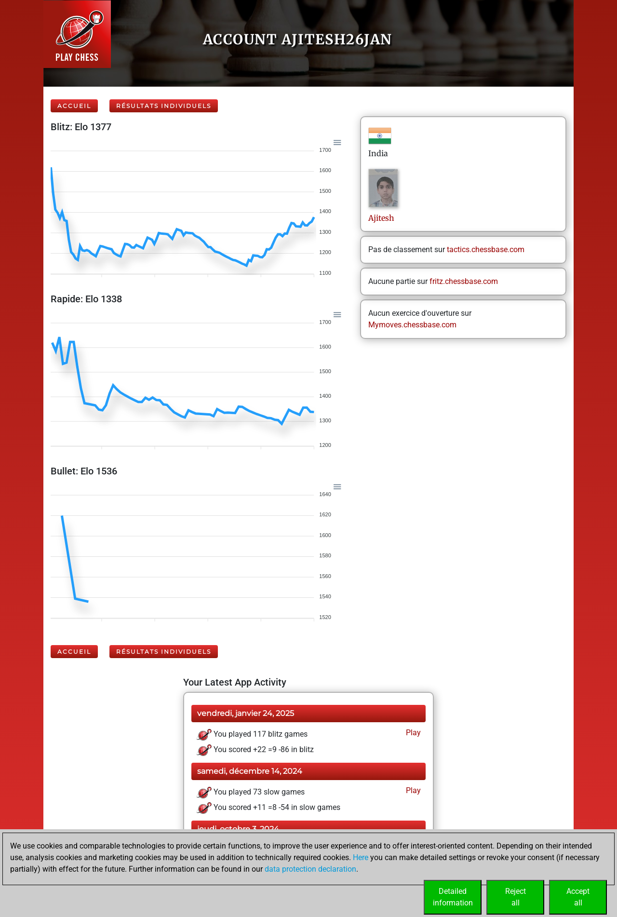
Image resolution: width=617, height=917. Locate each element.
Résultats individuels (163, 105)
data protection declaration (310, 869)
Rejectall (515, 897)
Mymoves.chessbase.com (412, 324)
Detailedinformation (453, 897)
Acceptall (578, 897)
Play (412, 732)
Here (360, 857)
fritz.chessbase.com (463, 281)
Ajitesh (382, 218)
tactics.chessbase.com (485, 249)
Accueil (74, 105)
